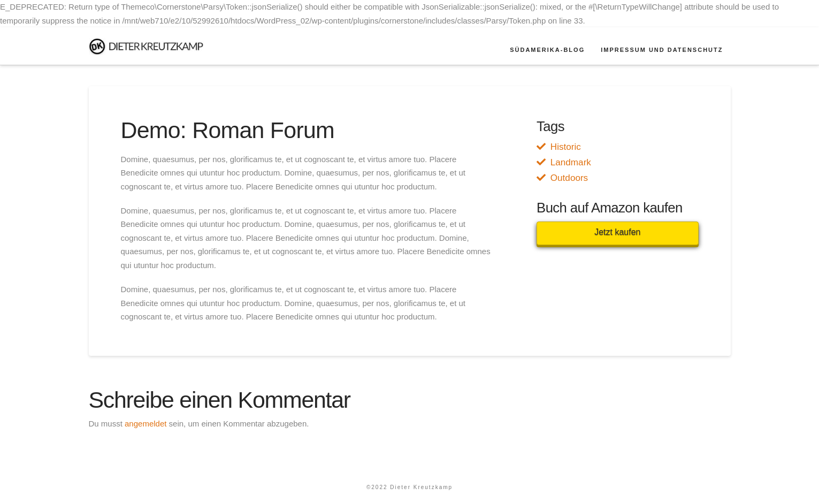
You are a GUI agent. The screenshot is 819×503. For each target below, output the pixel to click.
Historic (565, 147)
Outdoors (569, 178)
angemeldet (145, 423)
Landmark (570, 162)
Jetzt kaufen (617, 232)
